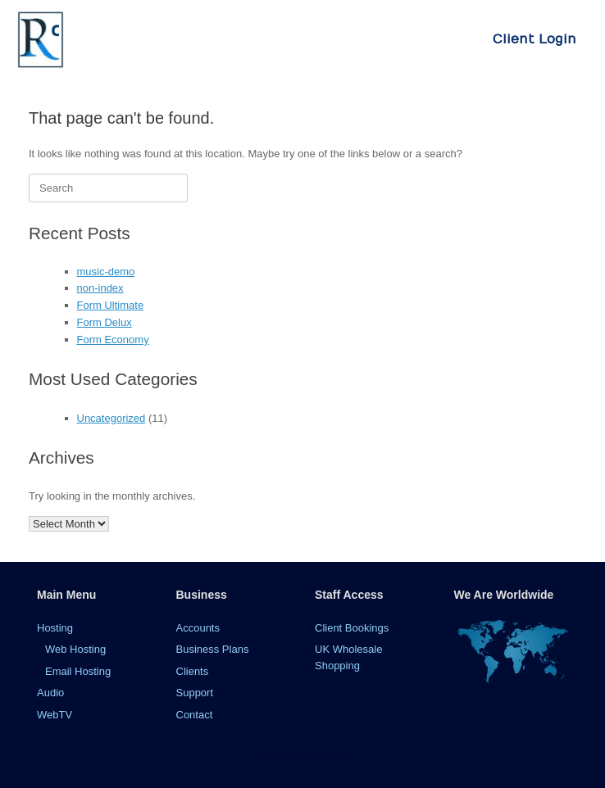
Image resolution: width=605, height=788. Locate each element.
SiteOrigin (291, 755)
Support (195, 692)
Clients (192, 671)
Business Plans (212, 649)
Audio (50, 692)
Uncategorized (111, 418)
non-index (100, 288)
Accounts (198, 628)
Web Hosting (75, 649)
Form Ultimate (110, 305)
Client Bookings (352, 628)
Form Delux (104, 322)
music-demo (106, 271)
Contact (194, 715)
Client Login (534, 39)
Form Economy (113, 339)
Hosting (55, 628)
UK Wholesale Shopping (348, 657)
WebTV (54, 715)
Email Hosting (78, 671)
